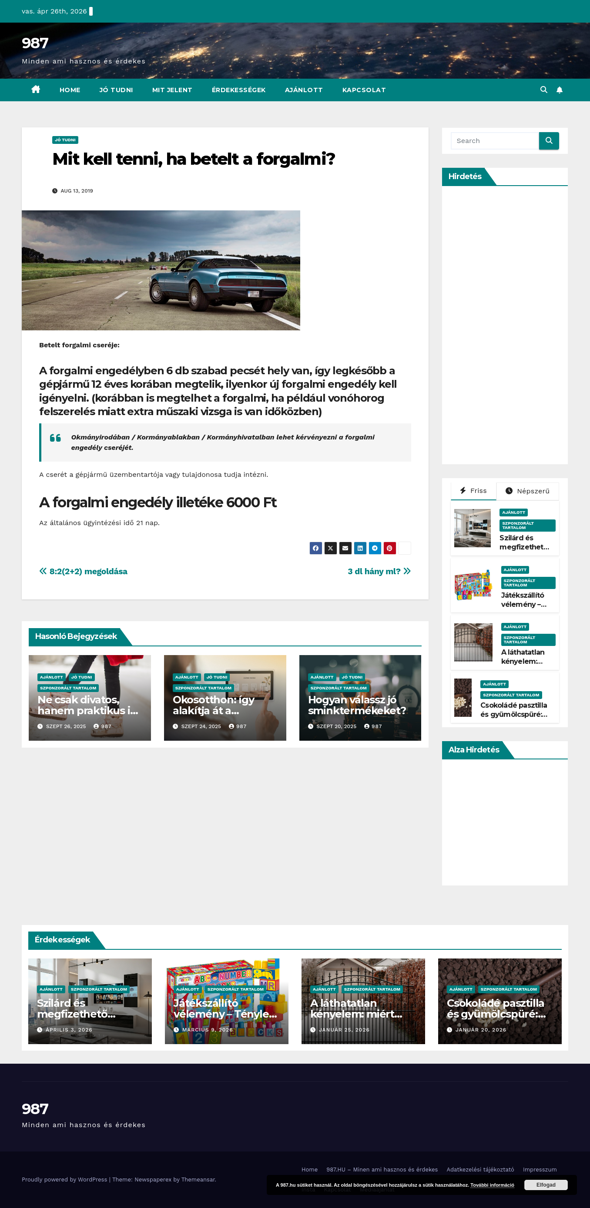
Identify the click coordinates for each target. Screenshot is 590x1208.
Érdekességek (239, 90)
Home (70, 90)
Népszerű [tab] (528, 491)
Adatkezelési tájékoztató (480, 1169)
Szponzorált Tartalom (68, 688)
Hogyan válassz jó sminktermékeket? (357, 705)
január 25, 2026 (344, 1030)
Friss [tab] (473, 490)
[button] (543, 90)
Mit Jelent (172, 90)
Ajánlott (304, 90)
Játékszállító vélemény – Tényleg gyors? (522, 608)
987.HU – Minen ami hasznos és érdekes (382, 1169)
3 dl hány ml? (379, 571)
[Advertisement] (516, 325)
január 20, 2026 (481, 1030)
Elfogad (546, 1185)
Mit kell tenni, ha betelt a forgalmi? (193, 159)
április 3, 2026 (69, 1030)
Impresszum (540, 1169)
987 (35, 43)
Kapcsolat (364, 90)
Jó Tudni (116, 90)
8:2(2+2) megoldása (83, 571)
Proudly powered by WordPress (65, 1179)
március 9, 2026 (207, 1030)
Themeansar (198, 1179)
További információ (492, 1185)
